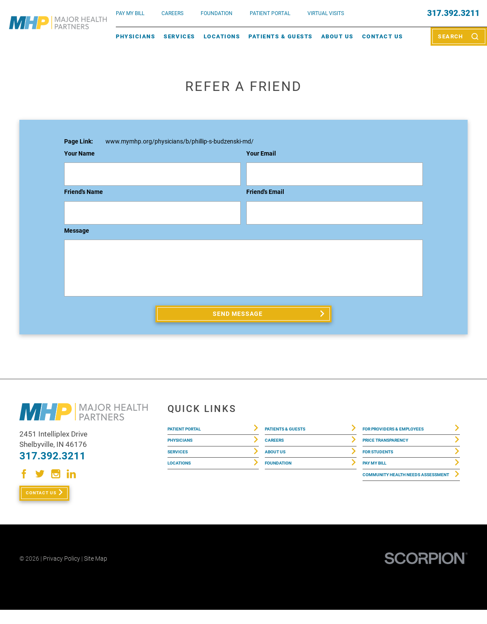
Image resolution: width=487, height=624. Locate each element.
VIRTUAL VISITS (325, 13)
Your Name (79, 153)
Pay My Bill (380, 481)
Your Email (261, 153)
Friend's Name (83, 192)
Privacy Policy (61, 572)
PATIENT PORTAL (270, 13)
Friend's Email (265, 192)
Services (179, 36)
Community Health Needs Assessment (403, 502)
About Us (337, 36)
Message (76, 231)
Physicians (135, 36)
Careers (172, 13)
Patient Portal (192, 434)
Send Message (239, 316)
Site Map (95, 572)
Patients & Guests (280, 36)
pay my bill (130, 13)
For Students (384, 466)
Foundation (283, 481)
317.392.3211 (453, 13)
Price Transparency (395, 450)
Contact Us (382, 36)
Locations (222, 36)
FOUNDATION (217, 13)
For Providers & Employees (406, 434)
